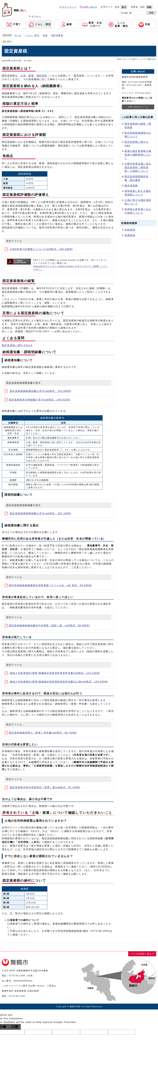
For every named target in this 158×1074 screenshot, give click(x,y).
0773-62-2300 (17, 975)
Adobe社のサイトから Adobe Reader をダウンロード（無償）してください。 (70, 267)
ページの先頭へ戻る (141, 954)
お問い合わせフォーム (138, 107)
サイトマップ (69, 7)
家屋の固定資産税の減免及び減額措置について (138, 155)
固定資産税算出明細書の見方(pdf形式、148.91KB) (37, 399)
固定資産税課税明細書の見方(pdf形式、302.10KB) (37, 513)
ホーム (18, 35)
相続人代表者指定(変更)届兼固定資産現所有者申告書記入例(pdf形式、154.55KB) (56, 681)
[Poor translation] (15, 1027)
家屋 (31, 75)
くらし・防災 (32, 35)
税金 (45, 35)
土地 (23, 75)
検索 (151, 13)
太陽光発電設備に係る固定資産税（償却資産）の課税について (138, 167)
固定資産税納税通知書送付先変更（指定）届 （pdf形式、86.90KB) (47, 625)
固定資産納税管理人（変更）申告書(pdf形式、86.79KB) (40, 732)
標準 (117, 7)
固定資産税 (57, 35)
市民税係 (130, 230)
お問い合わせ (90, 7)
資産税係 (130, 235)
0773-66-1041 (17, 996)
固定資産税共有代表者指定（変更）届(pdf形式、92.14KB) (42, 787)
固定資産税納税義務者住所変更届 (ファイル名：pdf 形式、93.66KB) (48, 585)
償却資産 (41, 75)
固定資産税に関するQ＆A (17, 345)
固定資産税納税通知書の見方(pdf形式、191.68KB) (37, 391)
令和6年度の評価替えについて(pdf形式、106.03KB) (38, 249)
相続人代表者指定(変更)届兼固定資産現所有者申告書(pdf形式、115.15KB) (52, 673)
